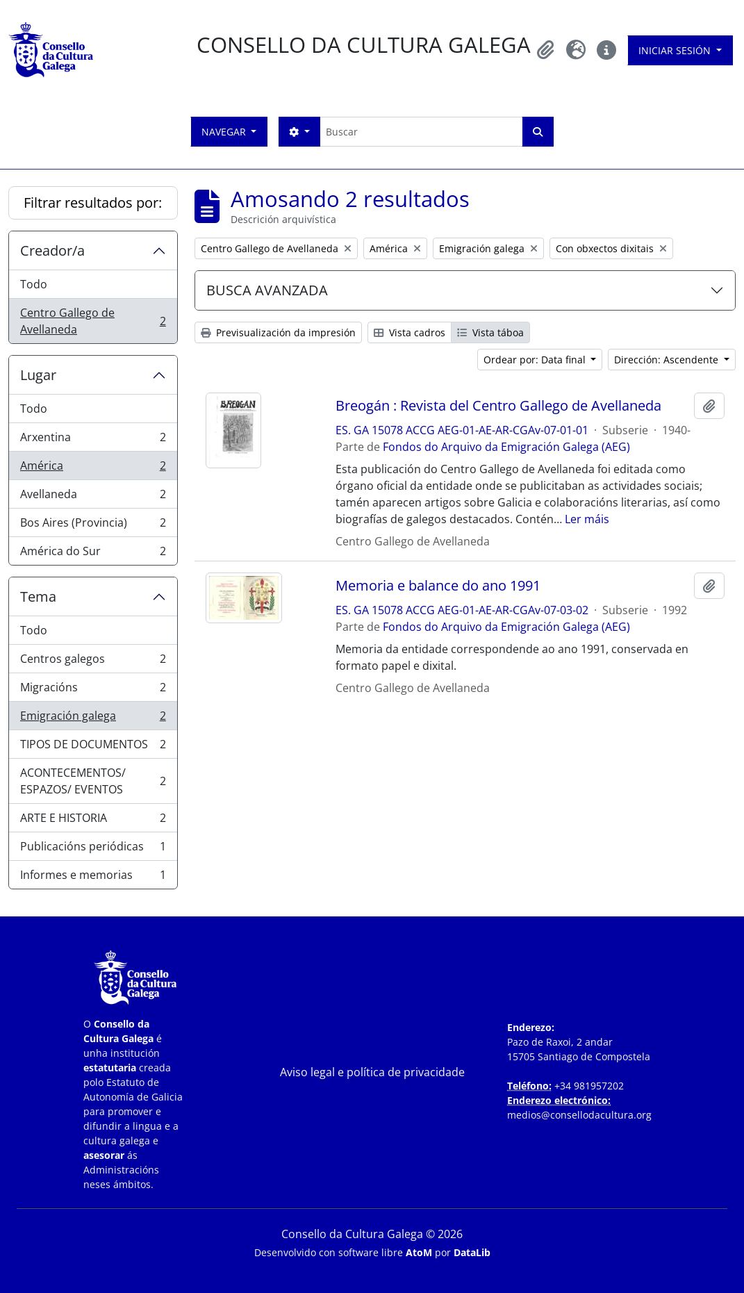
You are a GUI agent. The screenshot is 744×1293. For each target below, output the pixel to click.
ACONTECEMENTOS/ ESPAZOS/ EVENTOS (92, 781)
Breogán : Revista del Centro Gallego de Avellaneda (498, 405)
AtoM (419, 1252)
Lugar (38, 374)
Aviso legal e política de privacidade (372, 1072)
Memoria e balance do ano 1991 (438, 585)
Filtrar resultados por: (93, 202)
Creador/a (52, 250)
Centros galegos (92, 661)
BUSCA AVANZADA (267, 290)
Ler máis (587, 519)
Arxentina (92, 440)
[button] (545, 50)
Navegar (225, 131)
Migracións (92, 690)
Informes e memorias (92, 877)
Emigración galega (92, 718)
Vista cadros (409, 332)
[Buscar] (421, 132)
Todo (33, 284)
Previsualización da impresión (278, 332)
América (92, 468)
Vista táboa (490, 332)
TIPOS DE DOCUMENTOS (92, 747)
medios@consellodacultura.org (579, 1114)
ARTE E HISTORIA (92, 820)
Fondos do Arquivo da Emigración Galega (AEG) (506, 446)
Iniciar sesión (675, 50)
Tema (38, 596)
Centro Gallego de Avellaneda (92, 321)
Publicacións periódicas (92, 849)
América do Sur (92, 554)
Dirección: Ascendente (667, 359)
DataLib (472, 1252)
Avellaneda (92, 497)
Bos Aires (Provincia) (92, 525)
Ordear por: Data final (535, 359)
